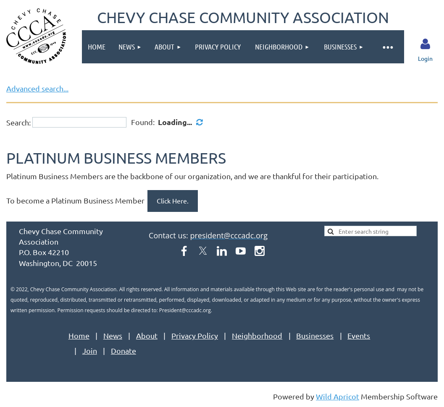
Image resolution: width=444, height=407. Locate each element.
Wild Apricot (337, 396)
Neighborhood (257, 335)
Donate (123, 350)
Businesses (315, 335)
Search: (18, 122)
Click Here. (173, 200)
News (112, 335)
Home (78, 335)
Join (89, 350)
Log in (425, 44)
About (147, 335)
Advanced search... (37, 88)
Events (358, 335)
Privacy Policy (194, 335)
